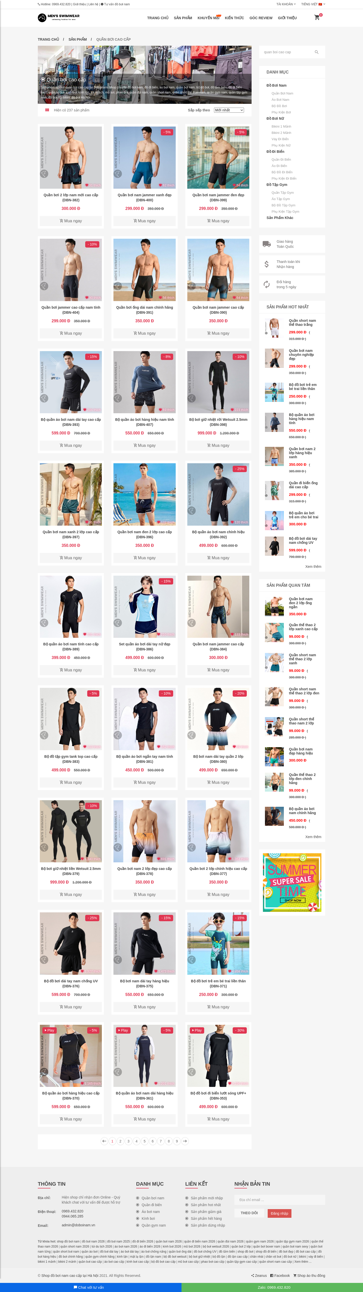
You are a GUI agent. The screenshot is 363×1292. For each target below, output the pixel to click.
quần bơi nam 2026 (169, 1241)
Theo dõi (249, 1213)
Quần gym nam (151, 1225)
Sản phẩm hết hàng (203, 1218)
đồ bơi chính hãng (71, 1256)
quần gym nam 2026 (260, 1241)
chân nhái (256, 1256)
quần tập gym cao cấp (242, 1261)
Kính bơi (145, 1218)
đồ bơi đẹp (286, 1251)
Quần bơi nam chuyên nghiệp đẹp (301, 355)
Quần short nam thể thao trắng (302, 323)
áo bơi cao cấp (114, 1261)
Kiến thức (234, 18)
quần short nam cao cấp (275, 1261)
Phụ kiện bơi (281, 112)
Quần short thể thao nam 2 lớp (301, 721)
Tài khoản (285, 4)
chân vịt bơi (273, 1256)
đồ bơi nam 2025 (118, 1241)
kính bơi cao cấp (138, 1261)
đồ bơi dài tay (109, 1251)
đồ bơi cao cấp (306, 1251)
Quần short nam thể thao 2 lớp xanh (302, 659)
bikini (302, 1256)
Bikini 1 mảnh (281, 126)
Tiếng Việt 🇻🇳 (311, 4)
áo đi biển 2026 (150, 1246)
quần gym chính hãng (99, 1256)
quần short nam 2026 (74, 1246)
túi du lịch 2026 (102, 1246)
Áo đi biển (279, 166)
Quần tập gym (283, 192)
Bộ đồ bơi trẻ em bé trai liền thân (303, 387)
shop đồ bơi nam (68, 1241)
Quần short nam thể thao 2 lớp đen (304, 691)
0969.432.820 (61, 4)
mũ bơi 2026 (192, 1246)
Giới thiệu (79, 4)
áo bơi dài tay (130, 1251)
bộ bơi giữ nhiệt (199, 1256)
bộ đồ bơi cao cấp (163, 1261)
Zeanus (259, 1276)
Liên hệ (93, 4)
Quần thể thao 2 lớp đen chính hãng (302, 779)
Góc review (261, 18)
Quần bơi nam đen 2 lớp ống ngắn (301, 603)
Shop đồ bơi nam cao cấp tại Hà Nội (69, 1276)
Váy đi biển (280, 139)
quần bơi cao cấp (90, 1261)
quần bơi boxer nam (266, 1246)
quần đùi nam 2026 (231, 1241)
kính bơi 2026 (172, 1246)
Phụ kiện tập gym (285, 211)
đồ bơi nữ (290, 1256)
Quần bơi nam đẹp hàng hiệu (301, 751)
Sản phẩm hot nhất (203, 1205)
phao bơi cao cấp (212, 1261)
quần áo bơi (90, 1251)
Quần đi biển (281, 159)
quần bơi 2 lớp (241, 1246)
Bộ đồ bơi (279, 106)
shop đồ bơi (245, 1251)
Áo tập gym (281, 199)
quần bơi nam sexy (295, 1246)
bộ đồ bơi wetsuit (175, 1256)
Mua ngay (71, 221)
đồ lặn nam (153, 1256)
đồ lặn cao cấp (238, 1256)
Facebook (280, 1276)
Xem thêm (313, 567)
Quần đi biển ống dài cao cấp (303, 485)
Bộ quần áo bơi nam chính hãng (302, 811)
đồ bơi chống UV (205, 1251)
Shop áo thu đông (309, 1276)
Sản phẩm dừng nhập (205, 1225)
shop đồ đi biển (266, 1251)
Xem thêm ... (303, 1261)
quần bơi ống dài (180, 1251)
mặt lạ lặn (136, 1256)
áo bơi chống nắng (153, 1251)
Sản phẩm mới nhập (204, 1198)
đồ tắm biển (227, 1251)
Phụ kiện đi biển (284, 178)
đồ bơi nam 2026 (93, 1241)
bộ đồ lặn (219, 1256)
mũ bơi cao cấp (188, 1261)
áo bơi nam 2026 (125, 1246)
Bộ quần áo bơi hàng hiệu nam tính (301, 419)
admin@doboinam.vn (78, 1225)
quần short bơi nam (66, 1251)
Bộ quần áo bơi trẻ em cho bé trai (303, 515)
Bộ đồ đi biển (282, 172)
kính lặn (122, 1256)
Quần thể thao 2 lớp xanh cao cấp (303, 627)
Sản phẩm (183, 18)
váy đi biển (315, 1256)
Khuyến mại (209, 17)
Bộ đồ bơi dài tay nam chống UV (303, 541)
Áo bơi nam (280, 100)
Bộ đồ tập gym (283, 205)
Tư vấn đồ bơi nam (115, 4)
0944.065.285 (72, 1216)
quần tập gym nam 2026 (292, 1241)
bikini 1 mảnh (47, 1261)
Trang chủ (157, 18)
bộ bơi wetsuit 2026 (216, 1246)
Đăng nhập (279, 1213)
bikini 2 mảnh (67, 1261)
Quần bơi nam (282, 93)
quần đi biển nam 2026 (199, 1241)
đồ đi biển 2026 (142, 1241)
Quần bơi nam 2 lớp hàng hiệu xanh (302, 453)
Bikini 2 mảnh (281, 133)
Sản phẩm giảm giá (203, 1212)
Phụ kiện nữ (281, 145)
